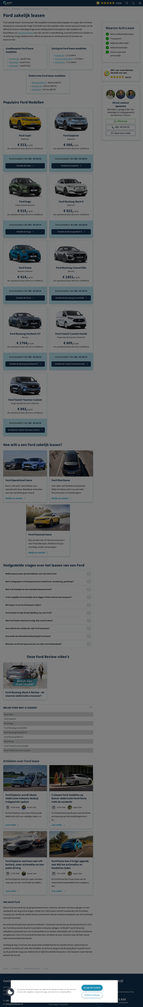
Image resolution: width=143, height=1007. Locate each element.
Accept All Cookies (92, 987)
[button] (10, 992)
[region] (64, 991)
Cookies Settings (92, 995)
